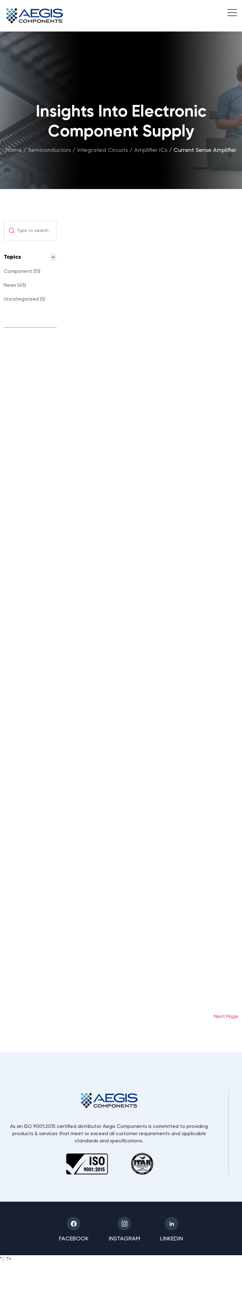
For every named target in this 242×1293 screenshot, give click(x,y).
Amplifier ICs (150, 150)
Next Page (226, 1016)
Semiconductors (49, 150)
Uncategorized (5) (24, 299)
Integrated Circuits (102, 150)
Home (14, 150)
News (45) (15, 285)
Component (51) (22, 271)
